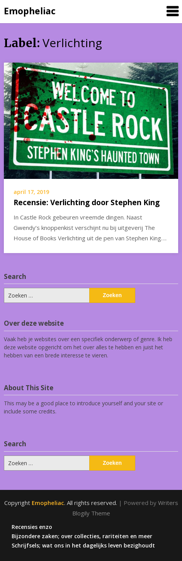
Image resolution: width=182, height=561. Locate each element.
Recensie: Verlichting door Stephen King (87, 202)
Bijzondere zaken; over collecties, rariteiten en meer (82, 536)
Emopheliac (30, 11)
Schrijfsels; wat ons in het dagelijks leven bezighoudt (83, 545)
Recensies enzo (32, 527)
